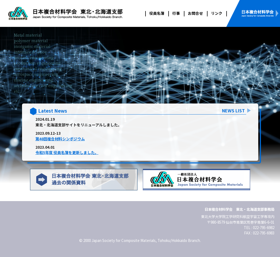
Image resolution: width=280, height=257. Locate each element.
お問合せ (195, 13)
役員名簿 (156, 13)
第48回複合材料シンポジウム (60, 138)
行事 (176, 13)
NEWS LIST (233, 110)
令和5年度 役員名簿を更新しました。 (67, 152)
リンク (216, 13)
